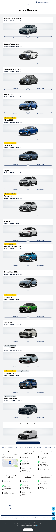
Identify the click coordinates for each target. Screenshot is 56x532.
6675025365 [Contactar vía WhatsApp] (46, 481)
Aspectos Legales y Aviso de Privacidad (9, 517)
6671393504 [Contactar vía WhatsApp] (46, 461)
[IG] (10, 506)
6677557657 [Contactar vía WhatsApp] (10, 485)
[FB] (10, 503)
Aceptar (28, 530)
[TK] (10, 509)
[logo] (28, 4)
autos (27, 517)
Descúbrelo (15, 37)
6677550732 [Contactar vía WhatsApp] (28, 460)
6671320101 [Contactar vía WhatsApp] (28, 484)
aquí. (37, 525)
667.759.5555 (25, 457)
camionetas (32, 517)
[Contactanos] (35, 2)
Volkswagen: (22, 517)
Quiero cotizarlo (40, 37)
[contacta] (10, 463)
